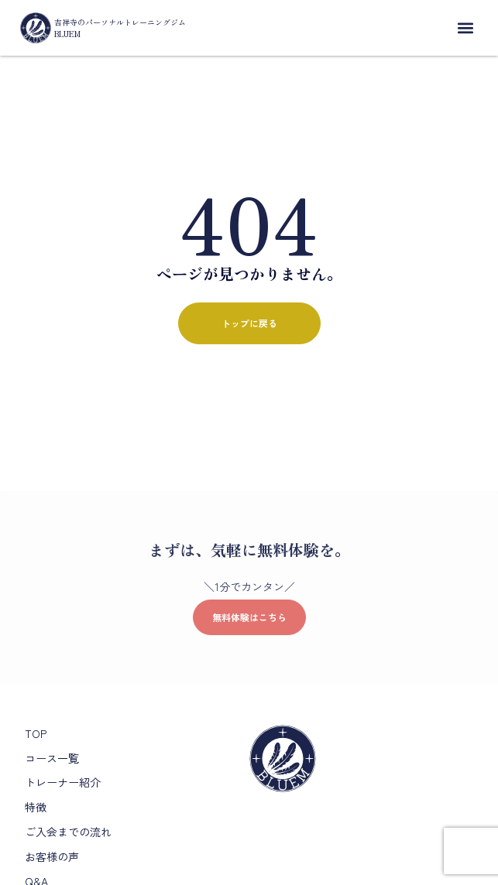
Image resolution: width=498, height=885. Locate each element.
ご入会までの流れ (68, 831)
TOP (35, 733)
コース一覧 (52, 758)
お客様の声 (52, 856)
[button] (465, 28)
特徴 (35, 807)
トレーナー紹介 (63, 782)
